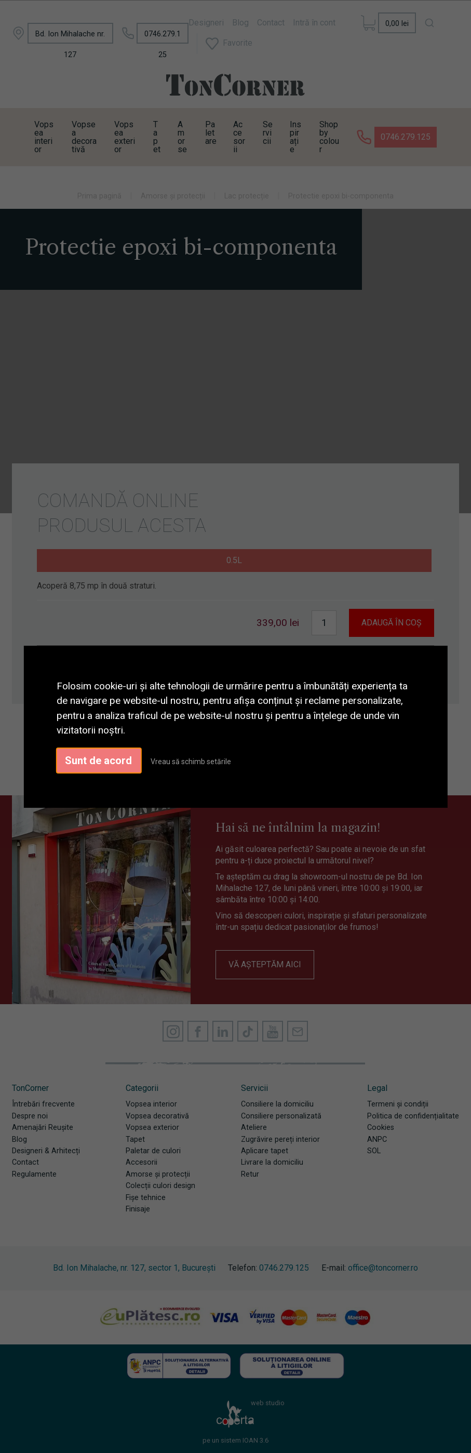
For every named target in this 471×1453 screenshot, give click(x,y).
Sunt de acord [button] (98, 760)
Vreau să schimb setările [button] (191, 761)
